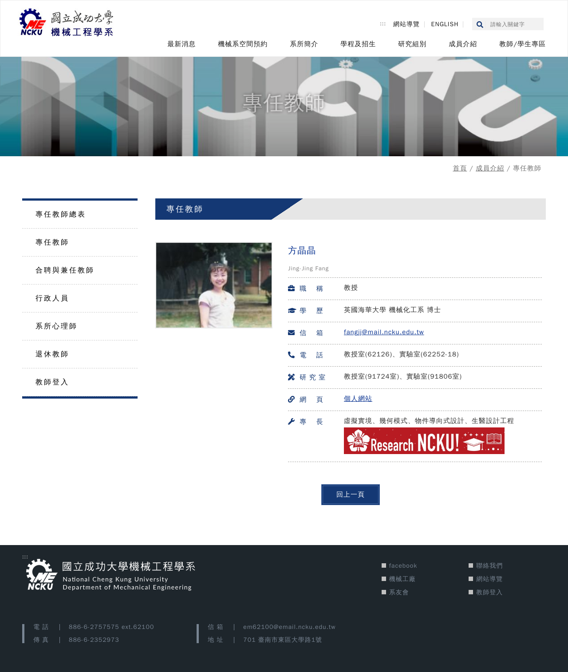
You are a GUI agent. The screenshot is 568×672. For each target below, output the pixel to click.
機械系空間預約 (243, 44)
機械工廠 (402, 579)
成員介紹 (463, 44)
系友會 (399, 592)
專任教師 (52, 242)
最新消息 (181, 44)
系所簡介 (304, 44)
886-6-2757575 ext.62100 (111, 627)
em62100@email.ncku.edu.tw (289, 627)
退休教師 (52, 354)
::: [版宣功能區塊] (25, 556)
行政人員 (52, 298)
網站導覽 (406, 24)
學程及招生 (358, 44)
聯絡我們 (489, 565)
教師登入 (52, 382)
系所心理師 (57, 326)
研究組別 (412, 44)
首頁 (460, 168)
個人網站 (358, 399)
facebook (403, 565)
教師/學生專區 (522, 44)
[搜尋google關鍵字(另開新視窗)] (512, 24)
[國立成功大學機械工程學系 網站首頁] (67, 23)
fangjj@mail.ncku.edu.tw (384, 332)
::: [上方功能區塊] (383, 23)
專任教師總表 (61, 214)
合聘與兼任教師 (65, 270)
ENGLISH (445, 24)
